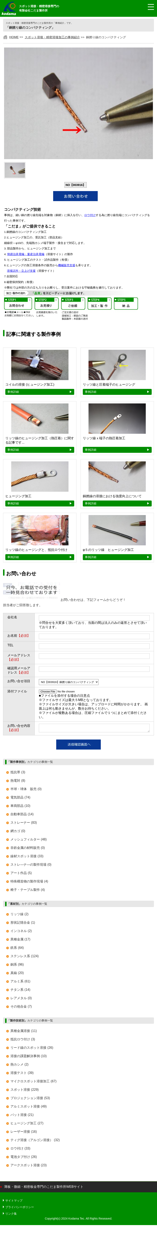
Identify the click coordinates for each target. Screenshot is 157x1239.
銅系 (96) (17, 965)
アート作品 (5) (21, 874)
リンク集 (11, 1214)
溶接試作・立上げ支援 (21, 270)
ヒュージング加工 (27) (26, 1124)
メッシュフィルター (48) (28, 840)
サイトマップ (13, 1201)
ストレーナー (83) (23, 824)
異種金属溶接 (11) (23, 1032)
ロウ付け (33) (20, 1149)
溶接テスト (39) (22, 1074)
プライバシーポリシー (19, 1208)
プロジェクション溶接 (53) (30, 1099)
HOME (14, 37)
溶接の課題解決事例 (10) (28, 1057)
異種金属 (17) (20, 940)
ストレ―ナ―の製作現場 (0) (30, 866)
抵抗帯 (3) (17, 773)
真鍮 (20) (17, 974)
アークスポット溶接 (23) (28, 1166)
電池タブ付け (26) (23, 1158)
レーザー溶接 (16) (23, 1133)
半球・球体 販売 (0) (25, 790)
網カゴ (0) (17, 832)
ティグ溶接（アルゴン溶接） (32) (35, 1141)
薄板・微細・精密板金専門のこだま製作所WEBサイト (43, 1188)
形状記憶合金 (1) (22, 923)
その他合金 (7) (21, 1007)
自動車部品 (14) (22, 815)
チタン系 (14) (20, 991)
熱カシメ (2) (19, 1065)
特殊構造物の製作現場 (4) (29, 882)
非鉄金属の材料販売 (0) (27, 849)
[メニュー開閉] (148, 7)
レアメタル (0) (21, 999)
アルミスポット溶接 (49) (28, 1107)
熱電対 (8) (17, 782)
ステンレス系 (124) (24, 957)
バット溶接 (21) (22, 1116)
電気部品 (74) (20, 798)
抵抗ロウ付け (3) (22, 1040)
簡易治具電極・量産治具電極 (25, 254)
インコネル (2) (21, 932)
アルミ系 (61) (20, 982)
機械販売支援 (66, 265)
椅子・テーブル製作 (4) (27, 891)
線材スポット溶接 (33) (26, 857)
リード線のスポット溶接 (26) (31, 1049)
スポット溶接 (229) (24, 1091)
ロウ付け (90, 215)
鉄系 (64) (17, 949)
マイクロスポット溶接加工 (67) (33, 1082)
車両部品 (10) (20, 807)
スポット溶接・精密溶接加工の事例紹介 (52, 37)
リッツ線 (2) (19, 915)
